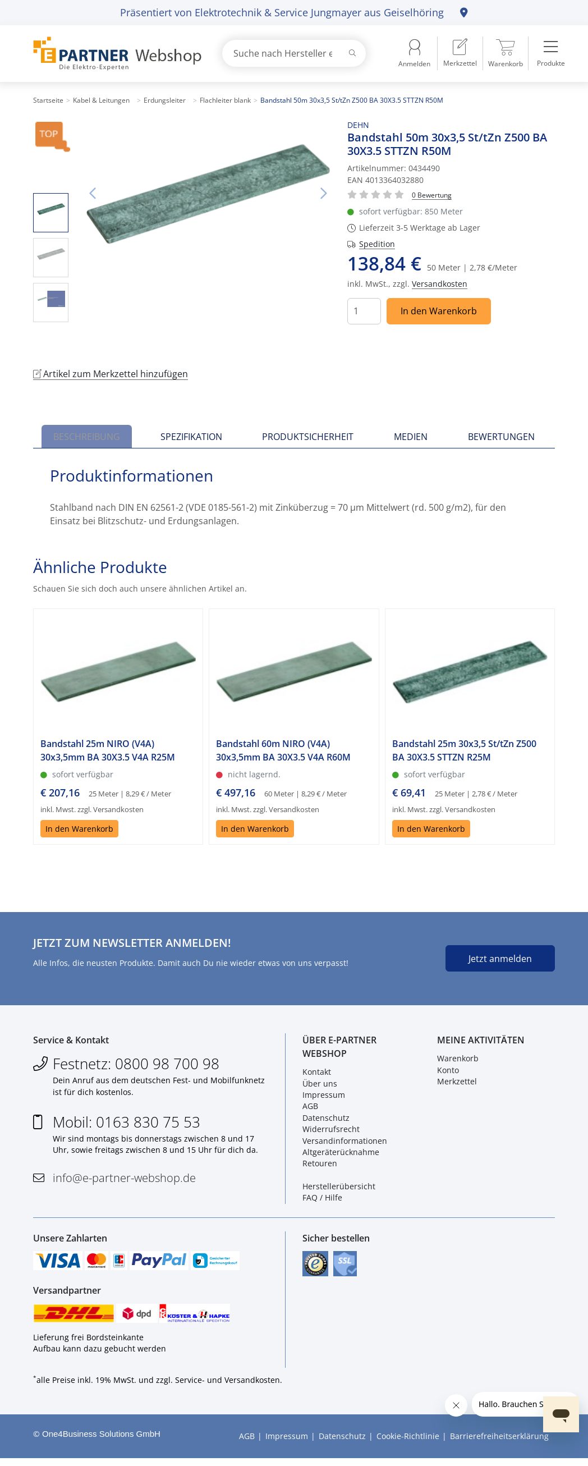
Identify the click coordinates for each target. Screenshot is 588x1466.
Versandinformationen (344, 1143)
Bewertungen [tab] (501, 436)
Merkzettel (457, 1084)
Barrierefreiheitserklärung (499, 1443)
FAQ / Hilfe (322, 1200)
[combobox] (294, 53)
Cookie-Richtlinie (407, 1443)
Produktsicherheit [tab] (307, 436)
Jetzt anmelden (500, 958)
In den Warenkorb (439, 311)
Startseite (48, 100)
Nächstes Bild (323, 193)
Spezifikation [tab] (191, 436)
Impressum (323, 1097)
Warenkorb (458, 1061)
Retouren (319, 1166)
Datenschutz (326, 1120)
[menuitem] (460, 53)
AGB (310, 1108)
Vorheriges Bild (92, 193)
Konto (448, 1072)
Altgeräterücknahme (340, 1154)
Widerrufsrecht (331, 1131)
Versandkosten (439, 283)
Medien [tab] (411, 436)
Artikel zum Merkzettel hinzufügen (110, 374)
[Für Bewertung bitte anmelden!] (432, 194)
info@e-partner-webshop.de (124, 1180)
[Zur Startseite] (114, 53)
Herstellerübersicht (338, 1189)
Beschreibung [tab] (86, 436)
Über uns (319, 1085)
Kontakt (316, 1074)
